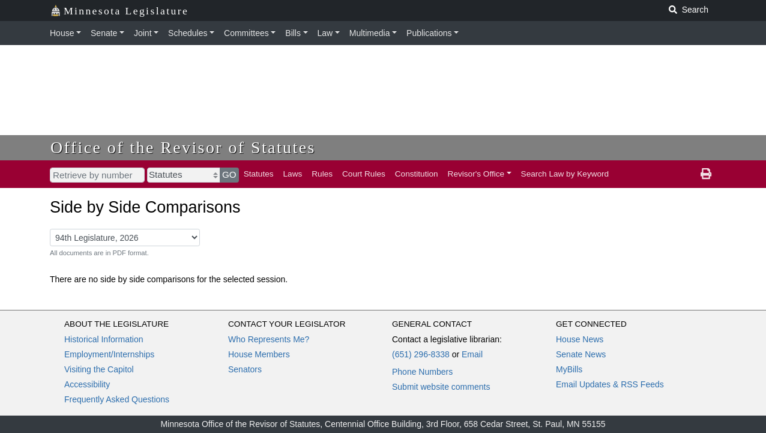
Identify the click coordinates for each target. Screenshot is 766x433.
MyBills (569, 369)
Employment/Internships (109, 354)
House (62, 33)
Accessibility (87, 384)
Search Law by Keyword (565, 173)
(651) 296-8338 (421, 354)
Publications (429, 33)
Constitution (416, 173)
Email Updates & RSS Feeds (610, 384)
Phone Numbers (422, 372)
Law (325, 33)
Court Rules (363, 173)
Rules (322, 173)
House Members (259, 354)
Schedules (187, 33)
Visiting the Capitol (99, 369)
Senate (104, 33)
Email (472, 354)
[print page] (706, 174)
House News (579, 339)
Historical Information (103, 339)
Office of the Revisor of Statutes (183, 147)
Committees (246, 33)
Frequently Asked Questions (116, 399)
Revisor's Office (476, 173)
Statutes (259, 173)
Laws (293, 173)
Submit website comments (441, 387)
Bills (293, 33)
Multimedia (369, 33)
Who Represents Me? (268, 339)
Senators (245, 369)
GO (229, 174)
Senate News (581, 354)
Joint (143, 33)
